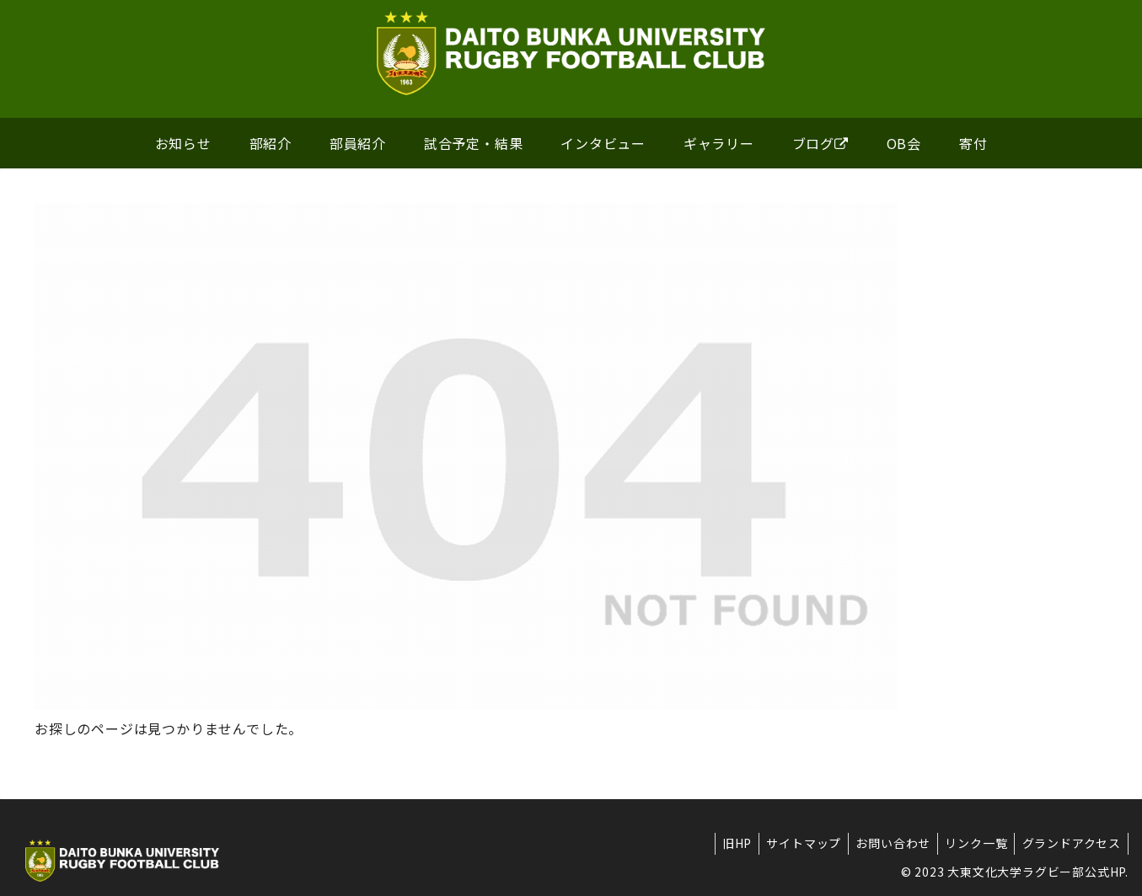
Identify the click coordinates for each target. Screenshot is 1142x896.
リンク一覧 (972, 843)
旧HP (722, 843)
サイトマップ (792, 843)
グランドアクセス (1070, 843)
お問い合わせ (885, 843)
